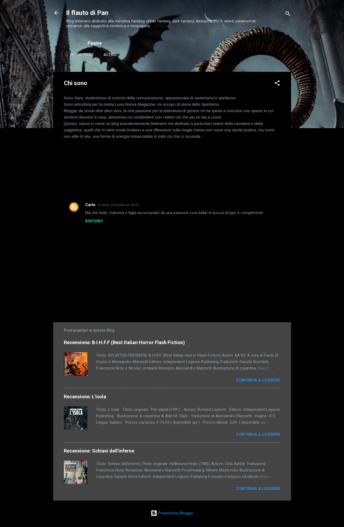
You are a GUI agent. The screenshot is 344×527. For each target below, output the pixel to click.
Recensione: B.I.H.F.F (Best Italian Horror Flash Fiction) (124, 343)
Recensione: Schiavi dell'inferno (99, 452)
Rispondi (94, 222)
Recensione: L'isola (85, 397)
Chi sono (113, 54)
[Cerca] (288, 14)
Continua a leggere (258, 381)
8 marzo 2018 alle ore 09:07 (118, 206)
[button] (277, 85)
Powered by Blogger (172, 513)
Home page (82, 54)
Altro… (141, 54)
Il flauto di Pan (87, 13)
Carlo (90, 205)
